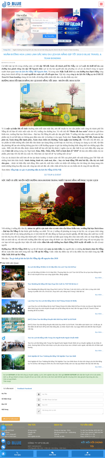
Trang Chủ (7, 50)
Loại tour (19, 25)
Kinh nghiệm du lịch (34, 436)
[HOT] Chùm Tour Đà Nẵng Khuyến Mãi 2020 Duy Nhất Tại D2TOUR (52, 319)
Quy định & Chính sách (9, 436)
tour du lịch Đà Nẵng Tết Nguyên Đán (31, 72)
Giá (17, 30)
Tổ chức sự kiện (59, 436)
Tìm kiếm (49, 36)
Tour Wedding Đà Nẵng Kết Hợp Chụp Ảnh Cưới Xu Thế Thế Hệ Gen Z (53, 284)
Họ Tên (4, 393)
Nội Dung (5, 409)
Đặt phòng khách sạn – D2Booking (65, 432)
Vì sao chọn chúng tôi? (9, 434)
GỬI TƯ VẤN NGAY (10, 419)
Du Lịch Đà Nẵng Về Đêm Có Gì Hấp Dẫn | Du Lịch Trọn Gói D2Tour (52, 267)
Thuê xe (56, 434)
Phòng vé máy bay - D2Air (62, 430)
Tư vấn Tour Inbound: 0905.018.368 (91, 432)
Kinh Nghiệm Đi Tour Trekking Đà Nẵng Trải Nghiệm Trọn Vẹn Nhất (52, 356)
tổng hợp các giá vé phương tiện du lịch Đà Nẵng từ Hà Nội (36, 170)
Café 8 (30, 434)
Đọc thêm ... (99, 278)
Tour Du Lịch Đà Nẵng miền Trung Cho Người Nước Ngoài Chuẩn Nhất (53, 338)
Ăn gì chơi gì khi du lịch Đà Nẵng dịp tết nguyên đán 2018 (33, 258)
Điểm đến (20, 19)
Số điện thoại (6, 399)
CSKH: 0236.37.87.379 (87, 434)
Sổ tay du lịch (32, 430)
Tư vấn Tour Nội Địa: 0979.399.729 (91, 430)
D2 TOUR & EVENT (52, 175)
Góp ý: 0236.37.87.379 (87, 436)
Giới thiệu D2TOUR (8, 430)
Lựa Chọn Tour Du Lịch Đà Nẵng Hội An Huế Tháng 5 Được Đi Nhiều (52, 301)
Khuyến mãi (31, 432)
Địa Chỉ (4, 404)
